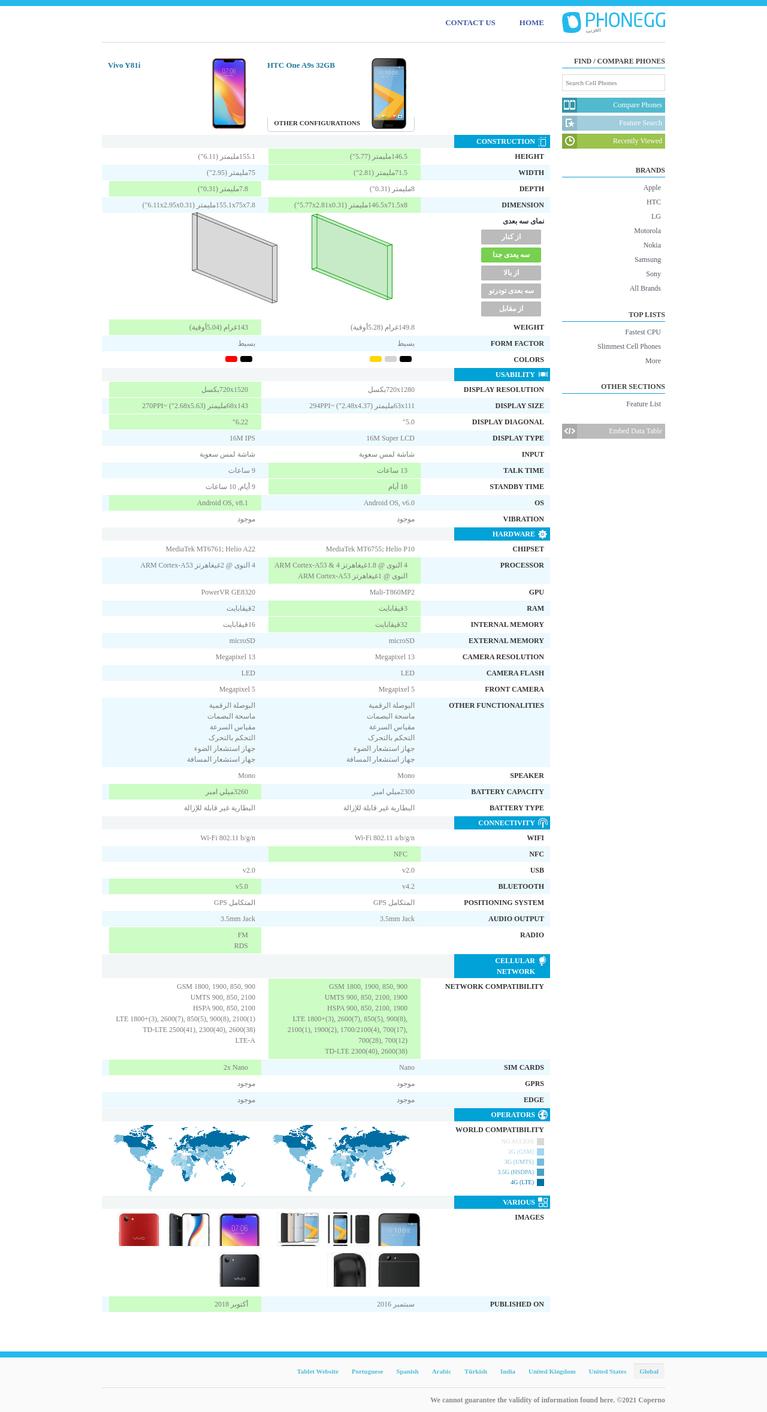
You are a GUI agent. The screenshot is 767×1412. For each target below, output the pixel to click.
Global (649, 1371)
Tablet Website (317, 1371)
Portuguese (368, 1371)
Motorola (647, 231)
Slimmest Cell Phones (629, 346)
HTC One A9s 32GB (301, 65)
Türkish (475, 1371)
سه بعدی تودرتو (511, 290)
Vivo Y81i (124, 65)
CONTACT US (470, 22)
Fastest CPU (643, 332)
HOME (532, 22)
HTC (654, 202)
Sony (653, 274)
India (507, 1371)
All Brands (645, 288)
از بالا (511, 272)
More (653, 361)
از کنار (511, 237)
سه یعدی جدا (511, 255)
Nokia (652, 245)
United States (608, 1371)
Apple (652, 187)
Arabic (441, 1371)
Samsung (648, 259)
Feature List (643, 404)
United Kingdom (552, 1371)
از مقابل (511, 308)
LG (656, 216)
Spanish (407, 1371)
